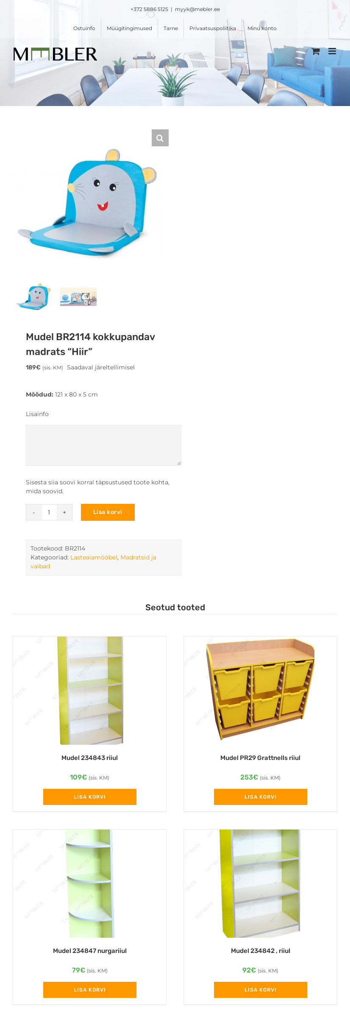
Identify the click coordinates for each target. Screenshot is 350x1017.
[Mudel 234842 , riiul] (260, 886)
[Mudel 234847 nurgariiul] (89, 886)
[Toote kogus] (49, 514)
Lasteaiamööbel (93, 559)
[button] (160, 137)
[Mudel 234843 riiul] (89, 693)
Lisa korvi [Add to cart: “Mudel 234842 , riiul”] (260, 992)
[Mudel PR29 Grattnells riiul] (260, 693)
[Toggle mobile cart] (315, 51)
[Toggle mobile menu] (332, 51)
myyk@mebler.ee (197, 9)
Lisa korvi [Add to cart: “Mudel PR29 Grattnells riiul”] (260, 799)
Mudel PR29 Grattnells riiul (260, 760)
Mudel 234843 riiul (89, 760)
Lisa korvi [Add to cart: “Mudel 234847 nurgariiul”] (90, 992)
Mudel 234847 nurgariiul (90, 953)
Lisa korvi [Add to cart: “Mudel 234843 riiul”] (90, 799)
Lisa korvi (107, 514)
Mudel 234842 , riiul (260, 953)
